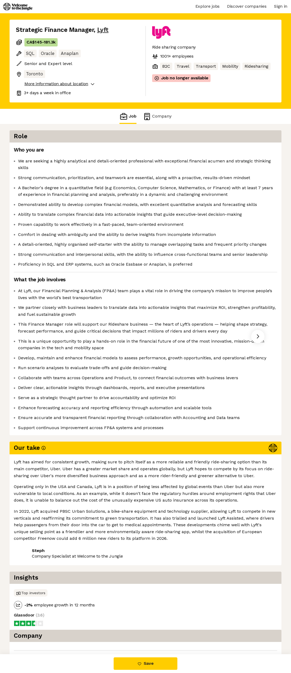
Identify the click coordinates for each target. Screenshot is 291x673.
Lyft (103, 29)
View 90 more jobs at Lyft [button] (80, 631)
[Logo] (17, 6)
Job (127, 116)
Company (157, 116)
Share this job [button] (30, 631)
